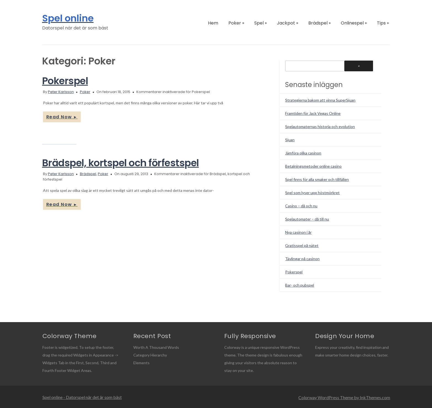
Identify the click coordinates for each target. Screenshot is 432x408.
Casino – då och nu (301, 205)
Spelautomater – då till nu (307, 219)
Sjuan (290, 139)
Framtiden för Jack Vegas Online (313, 113)
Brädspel (319, 23)
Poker (236, 23)
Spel (260, 23)
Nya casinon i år (298, 232)
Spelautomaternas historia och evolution (320, 126)
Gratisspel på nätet (301, 245)
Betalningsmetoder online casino (313, 166)
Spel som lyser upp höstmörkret (312, 192)
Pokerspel (65, 81)
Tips (383, 23)
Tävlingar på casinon (302, 258)
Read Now (62, 117)
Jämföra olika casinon (303, 153)
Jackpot (287, 23)
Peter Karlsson (61, 91)
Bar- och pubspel (299, 285)
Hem (213, 23)
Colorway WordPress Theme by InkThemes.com (344, 397)
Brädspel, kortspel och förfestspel (120, 163)
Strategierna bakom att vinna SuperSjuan (320, 100)
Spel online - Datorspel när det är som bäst (82, 397)
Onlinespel (354, 23)
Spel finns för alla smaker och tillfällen (317, 179)
